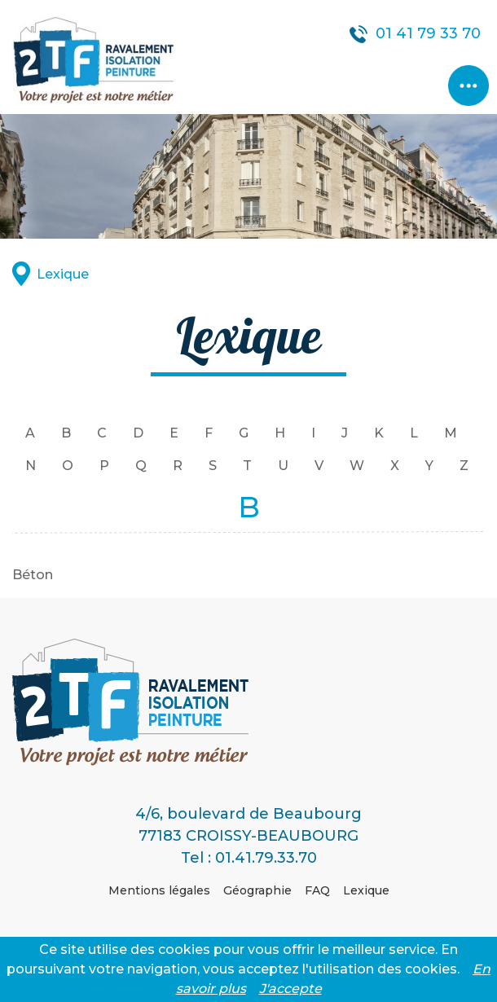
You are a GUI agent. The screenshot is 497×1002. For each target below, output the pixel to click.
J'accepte (290, 988)
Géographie (257, 890)
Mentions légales (159, 890)
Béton (32, 574)
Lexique (63, 274)
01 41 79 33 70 (428, 33)
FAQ (317, 890)
